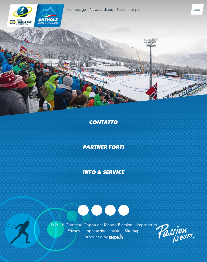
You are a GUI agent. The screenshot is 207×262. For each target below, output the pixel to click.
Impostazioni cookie (102, 231)
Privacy (73, 231)
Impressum (147, 225)
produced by (104, 237)
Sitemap (132, 231)
